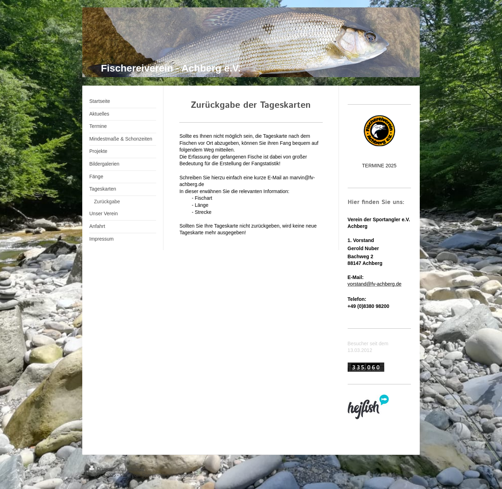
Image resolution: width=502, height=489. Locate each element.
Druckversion (107, 468)
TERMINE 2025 (379, 165)
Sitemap (135, 468)
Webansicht (401, 474)
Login (407, 468)
